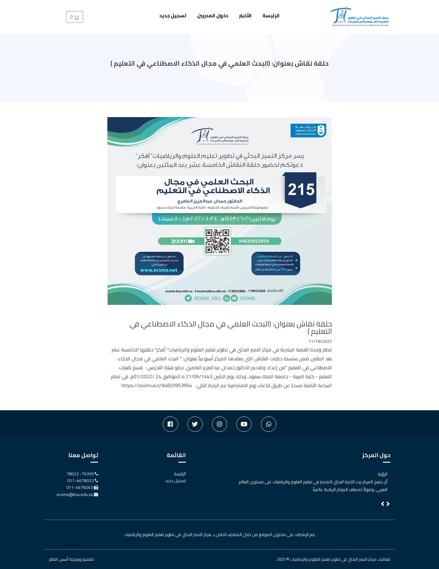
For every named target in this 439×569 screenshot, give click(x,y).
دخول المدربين (212, 15)
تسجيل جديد (172, 15)
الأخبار (245, 15)
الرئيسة (271, 15)
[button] (383, 505)
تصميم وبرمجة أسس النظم (71, 559)
